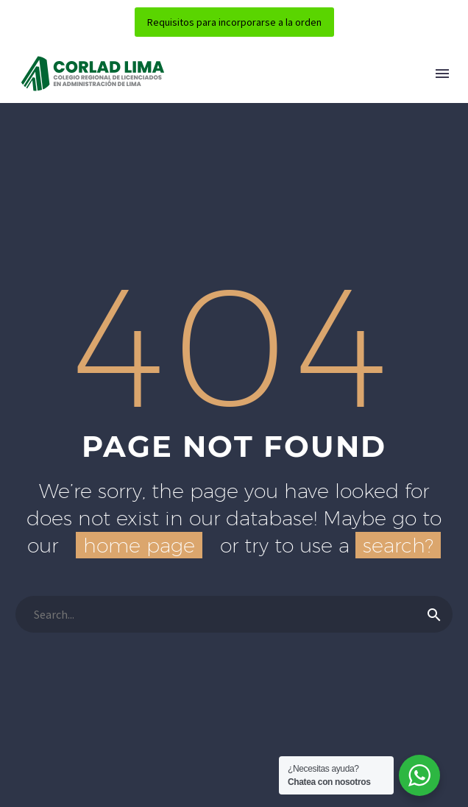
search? (398, 545)
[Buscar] (234, 614)
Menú (442, 73)
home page (139, 545)
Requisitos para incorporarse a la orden (234, 22)
